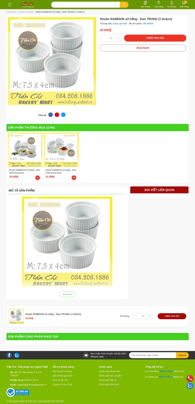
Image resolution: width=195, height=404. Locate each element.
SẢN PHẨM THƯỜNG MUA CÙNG (31, 127)
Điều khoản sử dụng (62, 371)
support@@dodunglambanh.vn (31, 385)
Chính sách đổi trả (107, 380)
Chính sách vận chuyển (110, 375)
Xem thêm (67, 294)
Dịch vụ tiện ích (60, 380)
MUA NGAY (143, 48)
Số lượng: (125, 316)
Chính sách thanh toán (109, 371)
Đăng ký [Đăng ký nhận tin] (182, 355)
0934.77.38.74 (31, 380)
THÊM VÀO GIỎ (155, 38)
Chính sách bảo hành (109, 384)
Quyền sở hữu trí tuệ (62, 384)
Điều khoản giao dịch (63, 375)
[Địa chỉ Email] (159, 355)
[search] (124, 5)
